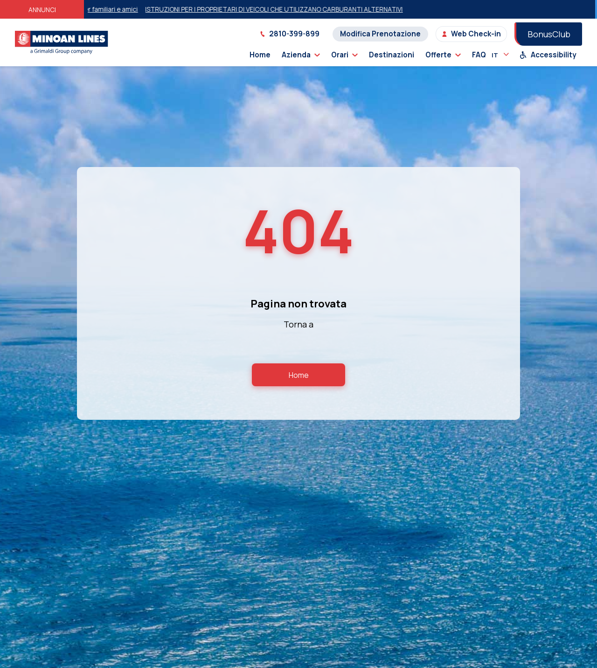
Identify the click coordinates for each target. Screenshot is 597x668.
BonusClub (549, 34)
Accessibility (548, 55)
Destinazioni (391, 55)
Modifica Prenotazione (380, 34)
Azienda (301, 55)
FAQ (479, 55)
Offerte (443, 55)
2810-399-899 (289, 34)
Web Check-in (471, 34)
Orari (344, 55)
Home (260, 55)
